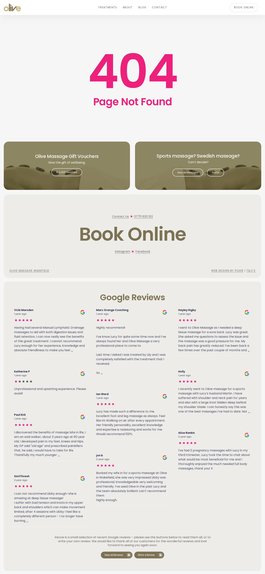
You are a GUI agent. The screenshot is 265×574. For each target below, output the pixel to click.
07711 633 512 (143, 216)
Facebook (142, 251)
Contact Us (120, 216)
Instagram (122, 251)
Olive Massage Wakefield (29, 270)
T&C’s (251, 270)
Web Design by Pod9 (227, 270)
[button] (66, 172)
